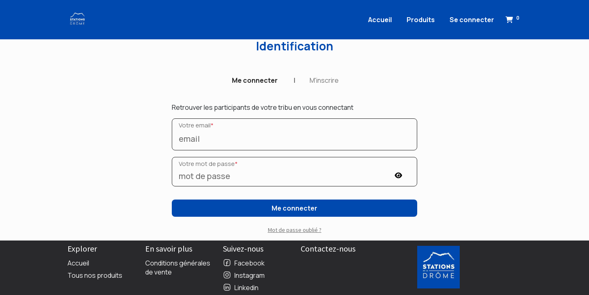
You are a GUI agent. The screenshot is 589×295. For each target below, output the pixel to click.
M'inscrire (324, 80)
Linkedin (246, 287)
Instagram (249, 275)
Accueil (78, 263)
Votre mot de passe (208, 163)
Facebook (249, 263)
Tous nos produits (94, 275)
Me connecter (255, 80)
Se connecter (472, 19)
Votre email (196, 125)
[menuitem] (380, 19)
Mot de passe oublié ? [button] (294, 230)
